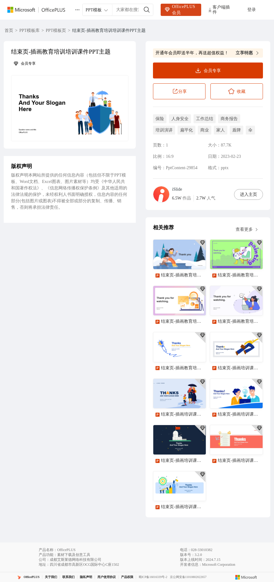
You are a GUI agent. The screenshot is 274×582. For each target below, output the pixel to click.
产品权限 (127, 577)
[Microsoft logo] (246, 577)
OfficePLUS (32, 577)
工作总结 (204, 118)
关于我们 (51, 577)
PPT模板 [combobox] (97, 10)
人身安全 (180, 118)
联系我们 (68, 577)
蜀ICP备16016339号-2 (153, 577)
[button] (69, 108)
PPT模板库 (29, 30)
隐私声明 (86, 577)
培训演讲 (164, 130)
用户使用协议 (106, 577)
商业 (204, 130)
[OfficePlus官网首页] (39, 10)
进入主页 (248, 194)
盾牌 (236, 130)
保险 (159, 118)
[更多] (77, 9)
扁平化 (186, 130)
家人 (220, 130)
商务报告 (229, 118)
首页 (9, 30)
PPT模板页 (56, 30)
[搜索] (147, 10)
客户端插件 (218, 9)
